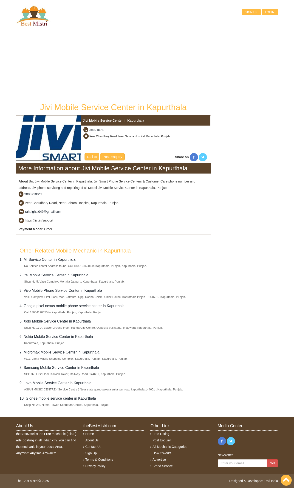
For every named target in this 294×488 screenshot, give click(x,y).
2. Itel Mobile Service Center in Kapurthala (54, 275)
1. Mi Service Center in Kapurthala (48, 259)
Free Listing (161, 434)
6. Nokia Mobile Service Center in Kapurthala (56, 337)
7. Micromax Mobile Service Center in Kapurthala (59, 352)
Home (89, 434)
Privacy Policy (95, 466)
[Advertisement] (113, 65)
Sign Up (91, 453)
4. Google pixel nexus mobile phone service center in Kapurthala (72, 306)
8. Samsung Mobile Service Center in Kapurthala (59, 368)
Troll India (271, 481)
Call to (92, 157)
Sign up (251, 12)
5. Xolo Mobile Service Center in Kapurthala (55, 321)
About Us (92, 440)
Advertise (159, 459)
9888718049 (96, 130)
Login (269, 12)
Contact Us (93, 447)
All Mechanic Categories (170, 447)
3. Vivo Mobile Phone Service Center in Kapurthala (61, 290)
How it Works (162, 453)
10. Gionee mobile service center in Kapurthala (58, 398)
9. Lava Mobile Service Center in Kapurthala (55, 383)
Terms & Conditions (99, 459)
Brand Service (163, 466)
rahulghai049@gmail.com (43, 211)
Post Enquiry (112, 157)
